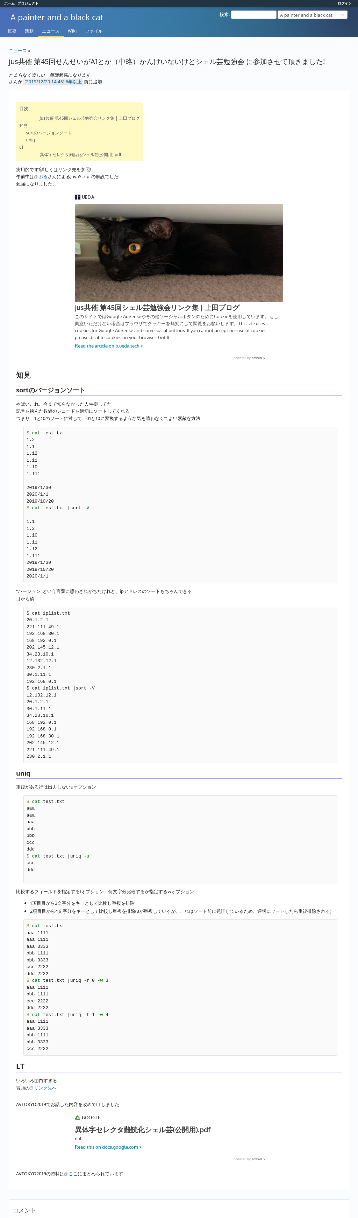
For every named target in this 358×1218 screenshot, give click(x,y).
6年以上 (74, 81)
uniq (30, 140)
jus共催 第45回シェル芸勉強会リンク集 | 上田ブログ (90, 118)
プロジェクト (27, 3)
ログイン (345, 3)
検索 (224, 14)
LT (21, 147)
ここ (73, 1173)
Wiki (72, 31)
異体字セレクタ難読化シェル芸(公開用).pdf (81, 155)
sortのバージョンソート (49, 133)
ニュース (50, 31)
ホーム (9, 3)
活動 (29, 31)
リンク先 (43, 1088)
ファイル (94, 31)
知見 (23, 125)
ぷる (43, 176)
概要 (12, 31)
